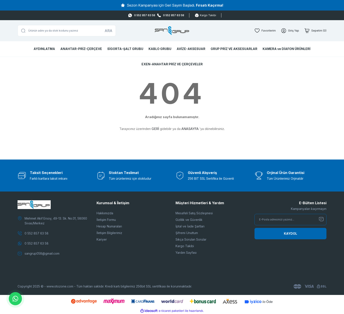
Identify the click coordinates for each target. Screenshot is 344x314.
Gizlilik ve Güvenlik (189, 220)
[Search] (67, 30)
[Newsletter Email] (290, 219)
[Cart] (315, 30)
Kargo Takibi (185, 246)
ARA (108, 30)
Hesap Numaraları (109, 226)
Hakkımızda (105, 213)
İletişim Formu (106, 220)
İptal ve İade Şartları (190, 226)
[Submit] (290, 233)
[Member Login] (290, 30)
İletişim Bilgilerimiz (109, 233)
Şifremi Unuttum (187, 233)
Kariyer (102, 239)
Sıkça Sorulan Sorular (191, 239)
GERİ (155, 129)
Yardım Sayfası (186, 252)
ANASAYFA (190, 129)
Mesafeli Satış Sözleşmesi (194, 213)
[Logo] (172, 30)
